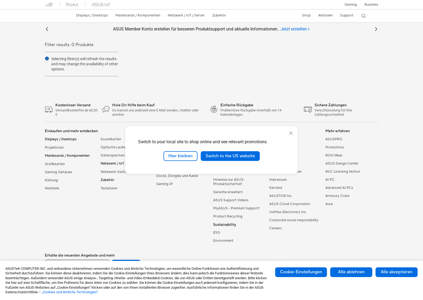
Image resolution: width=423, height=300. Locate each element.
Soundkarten (111, 139)
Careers (275, 228)
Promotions (334, 147)
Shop (306, 15)
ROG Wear (334, 155)
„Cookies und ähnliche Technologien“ (70, 292)
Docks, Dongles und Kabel (177, 176)
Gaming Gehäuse (58, 172)
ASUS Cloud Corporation (289, 204)
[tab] (295, 29)
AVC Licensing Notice (342, 171)
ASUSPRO (333, 139)
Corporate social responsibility (293, 220)
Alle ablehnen (351, 272)
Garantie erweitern (228, 192)
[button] (350, 4)
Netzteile (52, 188)
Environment (223, 240)
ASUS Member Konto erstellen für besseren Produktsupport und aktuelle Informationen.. (211, 29)
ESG (216, 232)
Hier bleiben (180, 156)
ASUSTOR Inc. (280, 196)
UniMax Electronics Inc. (288, 212)
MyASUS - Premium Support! (236, 208)
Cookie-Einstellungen (301, 272)
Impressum (278, 180)
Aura (329, 204)
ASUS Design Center (342, 163)
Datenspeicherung (115, 155)
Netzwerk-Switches (116, 172)
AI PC (330, 180)
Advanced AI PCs (339, 188)
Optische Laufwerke (117, 147)
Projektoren (54, 147)
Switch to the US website (230, 156)
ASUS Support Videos (230, 200)
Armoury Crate (337, 196)
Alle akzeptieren (396, 272)
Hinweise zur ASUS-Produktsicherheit (229, 182)
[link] (54, 16)
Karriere (275, 188)
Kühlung (51, 180)
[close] (291, 133)
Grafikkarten (55, 164)
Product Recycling (228, 216)
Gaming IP (164, 184)
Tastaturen (109, 188)
